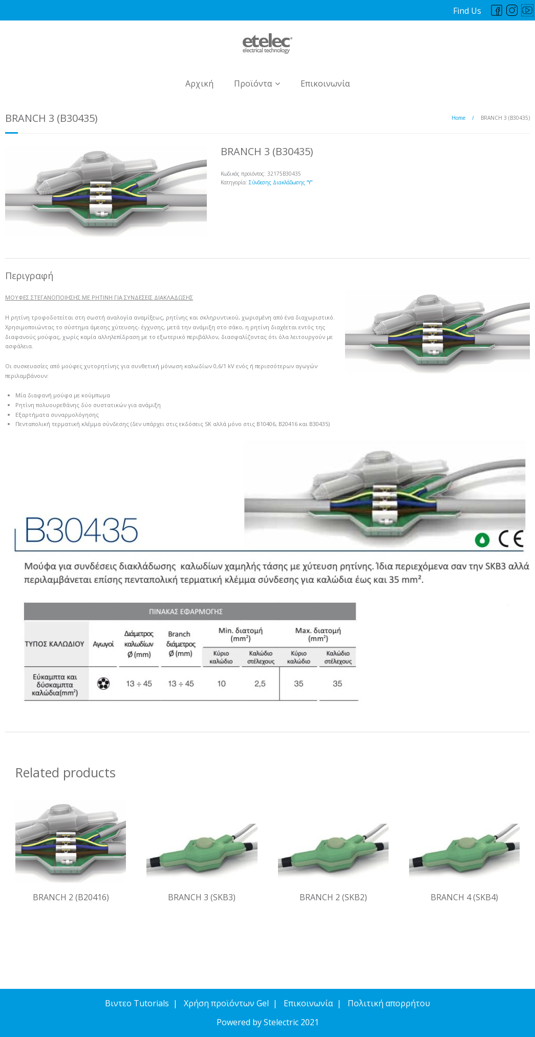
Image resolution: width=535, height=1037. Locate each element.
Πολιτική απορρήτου (389, 1003)
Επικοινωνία (325, 83)
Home (458, 117)
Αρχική (199, 83)
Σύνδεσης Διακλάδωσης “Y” (280, 182)
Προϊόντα (253, 83)
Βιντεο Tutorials (137, 1003)
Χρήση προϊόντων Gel (226, 1003)
